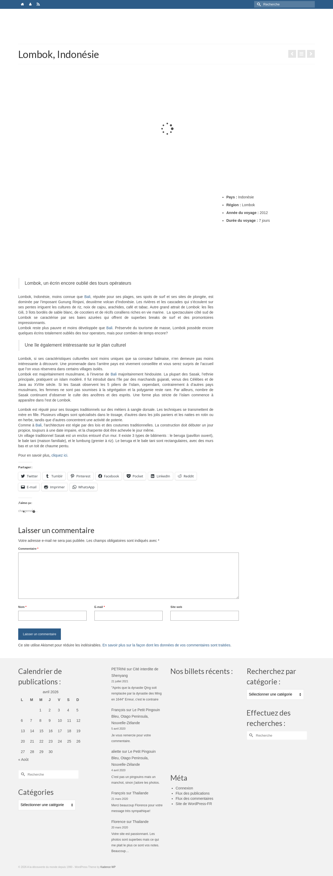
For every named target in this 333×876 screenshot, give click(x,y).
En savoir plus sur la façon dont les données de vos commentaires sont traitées (166, 645)
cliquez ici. (60, 455)
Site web (176, 606)
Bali (87, 297)
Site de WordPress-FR (194, 804)
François (118, 710)
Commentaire (28, 548)
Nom (22, 606)
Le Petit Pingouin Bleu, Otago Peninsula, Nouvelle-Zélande (135, 716)
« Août (23, 759)
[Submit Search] (258, 4)
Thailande (140, 793)
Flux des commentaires (194, 798)
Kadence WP (108, 867)
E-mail (99, 606)
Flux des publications (193, 793)
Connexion (184, 788)
